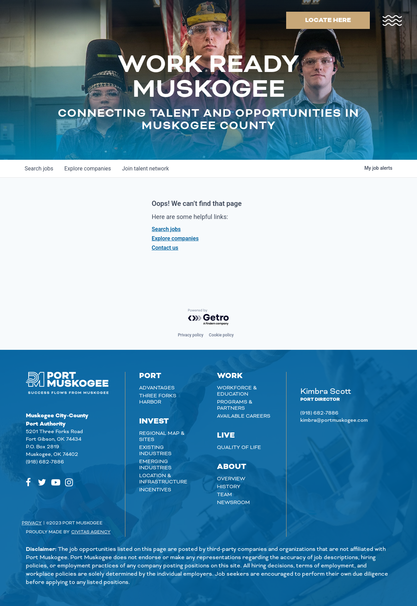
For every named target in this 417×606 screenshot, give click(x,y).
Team (224, 494)
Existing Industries (155, 450)
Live (226, 435)
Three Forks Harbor (157, 399)
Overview (231, 479)
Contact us (165, 247)
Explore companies (175, 238)
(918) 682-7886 (45, 462)
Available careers (243, 416)
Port (150, 376)
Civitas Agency (91, 532)
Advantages (157, 388)
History (228, 486)
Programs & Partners (234, 405)
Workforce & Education (237, 391)
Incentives (155, 490)
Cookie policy (221, 335)
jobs (39, 168)
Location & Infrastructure (163, 478)
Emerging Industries (155, 464)
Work (230, 376)
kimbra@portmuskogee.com (334, 420)
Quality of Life (239, 447)
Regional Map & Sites (162, 436)
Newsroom (233, 502)
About (231, 467)
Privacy (32, 523)
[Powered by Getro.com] (208, 317)
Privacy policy (190, 335)
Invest (154, 421)
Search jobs (166, 229)
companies (87, 168)
